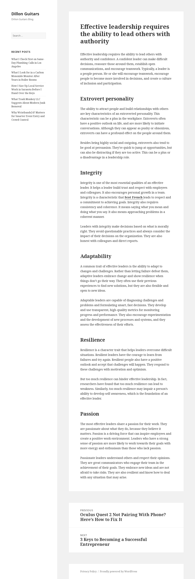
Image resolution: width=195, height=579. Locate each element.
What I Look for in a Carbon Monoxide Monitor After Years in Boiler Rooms (27, 76)
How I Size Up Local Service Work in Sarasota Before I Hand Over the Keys (27, 89)
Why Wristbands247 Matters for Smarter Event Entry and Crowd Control (28, 116)
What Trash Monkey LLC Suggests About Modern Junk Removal (28, 102)
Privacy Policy (88, 571)
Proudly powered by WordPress (118, 571)
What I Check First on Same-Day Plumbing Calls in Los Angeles (27, 62)
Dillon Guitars (25, 14)
